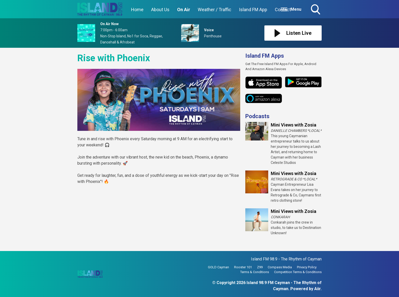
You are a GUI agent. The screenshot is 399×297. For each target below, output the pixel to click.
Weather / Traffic (214, 9)
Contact (283, 9)
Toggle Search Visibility (316, 9)
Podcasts (257, 116)
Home (137, 9)
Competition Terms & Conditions (298, 272)
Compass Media (280, 267)
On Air (183, 9)
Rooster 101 (243, 267)
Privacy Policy (307, 267)
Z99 (260, 267)
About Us (160, 9)
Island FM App (253, 9)
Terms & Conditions (254, 272)
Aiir (317, 288)
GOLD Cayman (218, 267)
